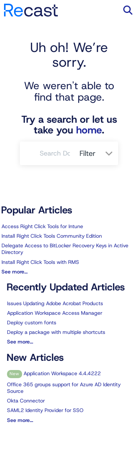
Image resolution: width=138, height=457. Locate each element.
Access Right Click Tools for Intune (42, 226)
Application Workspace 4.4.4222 (54, 373)
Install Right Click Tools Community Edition (51, 236)
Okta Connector (26, 400)
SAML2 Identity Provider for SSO (45, 410)
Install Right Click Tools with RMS (40, 262)
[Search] (29, 153)
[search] (55, 153)
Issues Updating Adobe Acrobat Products (55, 303)
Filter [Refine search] (88, 153)
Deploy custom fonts (31, 322)
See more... (14, 271)
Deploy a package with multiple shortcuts (56, 332)
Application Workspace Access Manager (54, 313)
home (89, 130)
